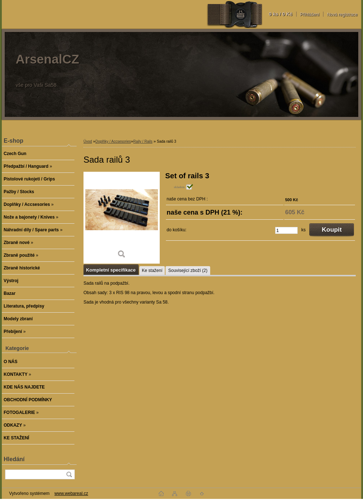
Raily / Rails (142, 141)
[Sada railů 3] (121, 217)
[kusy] (286, 230)
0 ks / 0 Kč (280, 14)
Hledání (14, 459)
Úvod (87, 141)
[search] (69, 474)
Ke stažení (152, 270)
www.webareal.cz (71, 493)
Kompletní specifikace (111, 270)
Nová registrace (342, 14)
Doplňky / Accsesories (113, 141)
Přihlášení (309, 14)
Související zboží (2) (187, 270)
